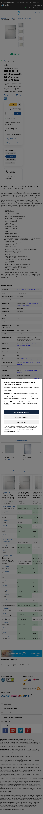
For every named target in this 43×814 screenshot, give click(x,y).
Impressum (18, 431)
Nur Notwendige (21, 422)
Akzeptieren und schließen (21, 412)
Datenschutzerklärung (9, 431)
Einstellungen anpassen (21, 417)
